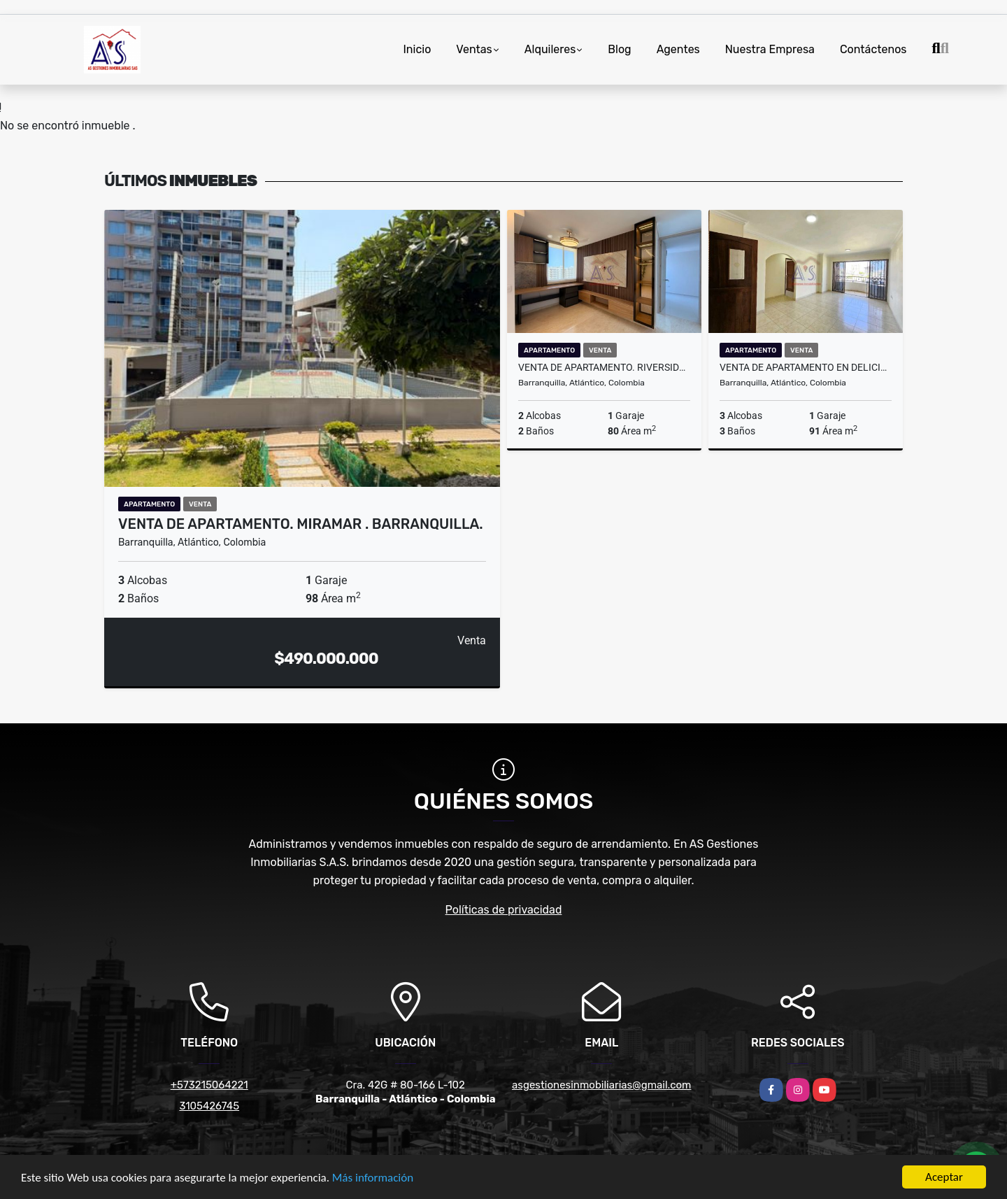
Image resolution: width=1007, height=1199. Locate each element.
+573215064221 (209, 1085)
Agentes (678, 49)
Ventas (474, 49)
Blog (619, 49)
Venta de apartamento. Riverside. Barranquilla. (604, 367)
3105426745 (209, 1106)
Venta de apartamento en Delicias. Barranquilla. (806, 367)
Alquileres (550, 49)
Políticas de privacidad (503, 909)
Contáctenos (873, 49)
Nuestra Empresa (770, 49)
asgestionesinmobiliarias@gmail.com (601, 1085)
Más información (372, 1179)
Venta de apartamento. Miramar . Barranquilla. (300, 524)
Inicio (417, 49)
